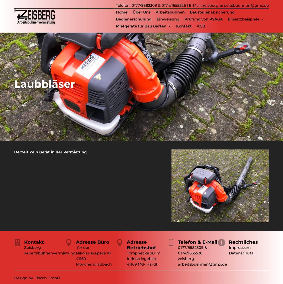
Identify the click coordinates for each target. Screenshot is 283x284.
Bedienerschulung (133, 19)
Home (122, 12)
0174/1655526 (173, 5)
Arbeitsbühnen (170, 12)
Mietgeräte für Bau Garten (141, 26)
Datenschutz (241, 253)
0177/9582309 (144, 5)
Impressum (240, 247)
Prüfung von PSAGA (203, 19)
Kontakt (184, 26)
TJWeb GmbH (47, 278)
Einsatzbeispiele (244, 19)
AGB (201, 26)
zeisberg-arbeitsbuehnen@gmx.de (235, 5)
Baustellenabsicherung (212, 12)
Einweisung (168, 19)
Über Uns (142, 12)
